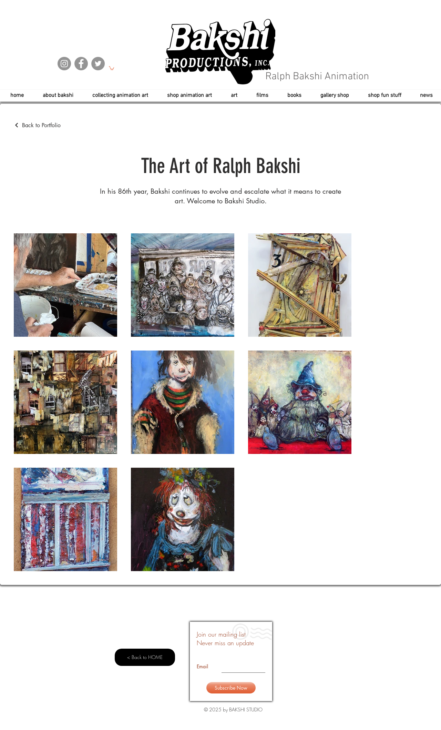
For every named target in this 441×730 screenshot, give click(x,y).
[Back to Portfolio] (37, 125)
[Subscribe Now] (231, 687)
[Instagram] (64, 63)
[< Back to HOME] (145, 657)
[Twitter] (98, 63)
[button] (111, 68)
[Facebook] (81, 63)
